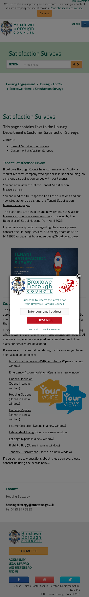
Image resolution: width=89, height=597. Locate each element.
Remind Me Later (51, 329)
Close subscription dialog (79, 276)
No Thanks (34, 329)
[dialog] (44, 305)
